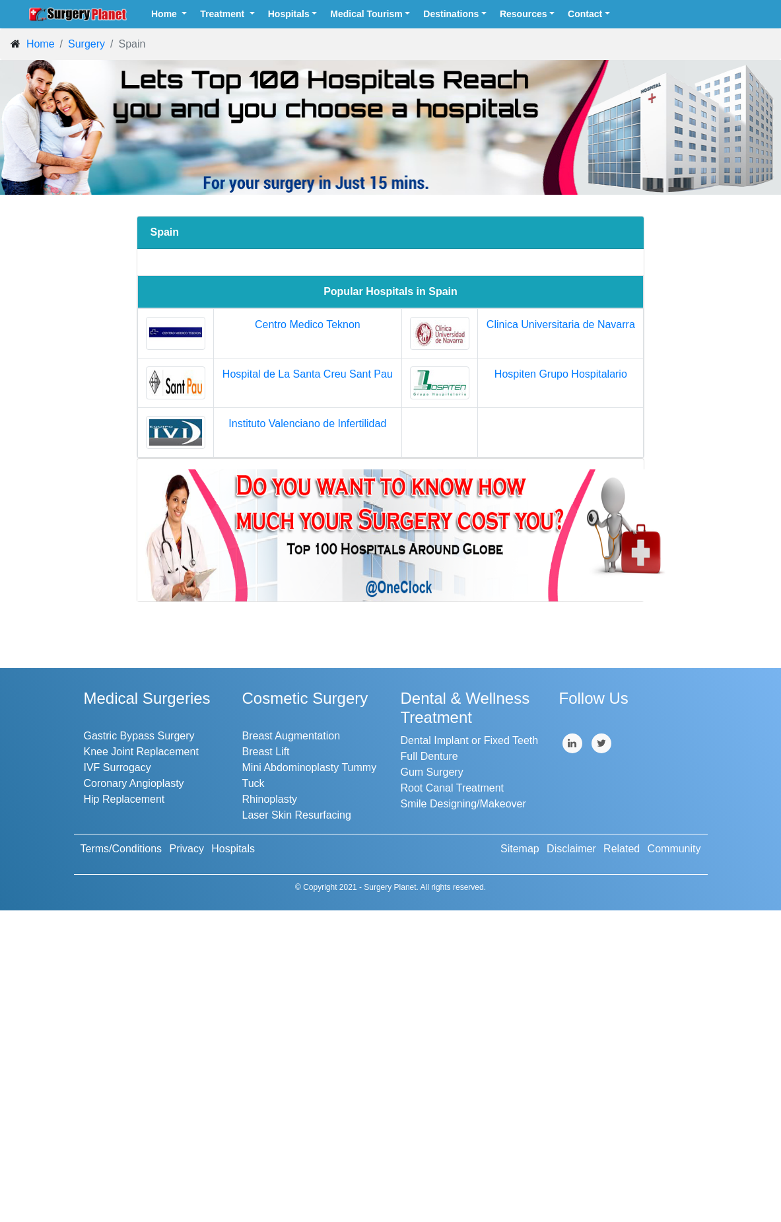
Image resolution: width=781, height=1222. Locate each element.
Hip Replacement (124, 799)
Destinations (451, 14)
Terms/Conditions (121, 848)
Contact (585, 14)
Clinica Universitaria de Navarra (561, 324)
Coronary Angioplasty (134, 783)
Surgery (86, 44)
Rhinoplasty (270, 799)
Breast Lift (266, 751)
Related (621, 848)
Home (165, 14)
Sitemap (519, 848)
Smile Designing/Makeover (463, 803)
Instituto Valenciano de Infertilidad (307, 423)
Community (674, 848)
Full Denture (429, 756)
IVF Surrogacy (117, 767)
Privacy (186, 848)
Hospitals (289, 14)
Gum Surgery (432, 772)
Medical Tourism (366, 14)
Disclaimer (571, 848)
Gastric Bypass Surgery (139, 735)
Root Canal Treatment (452, 788)
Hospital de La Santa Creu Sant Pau (307, 374)
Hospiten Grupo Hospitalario (560, 374)
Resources (523, 14)
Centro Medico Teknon (307, 324)
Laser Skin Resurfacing (296, 815)
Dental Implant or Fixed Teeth (470, 740)
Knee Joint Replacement (141, 751)
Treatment (223, 14)
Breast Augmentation (291, 735)
